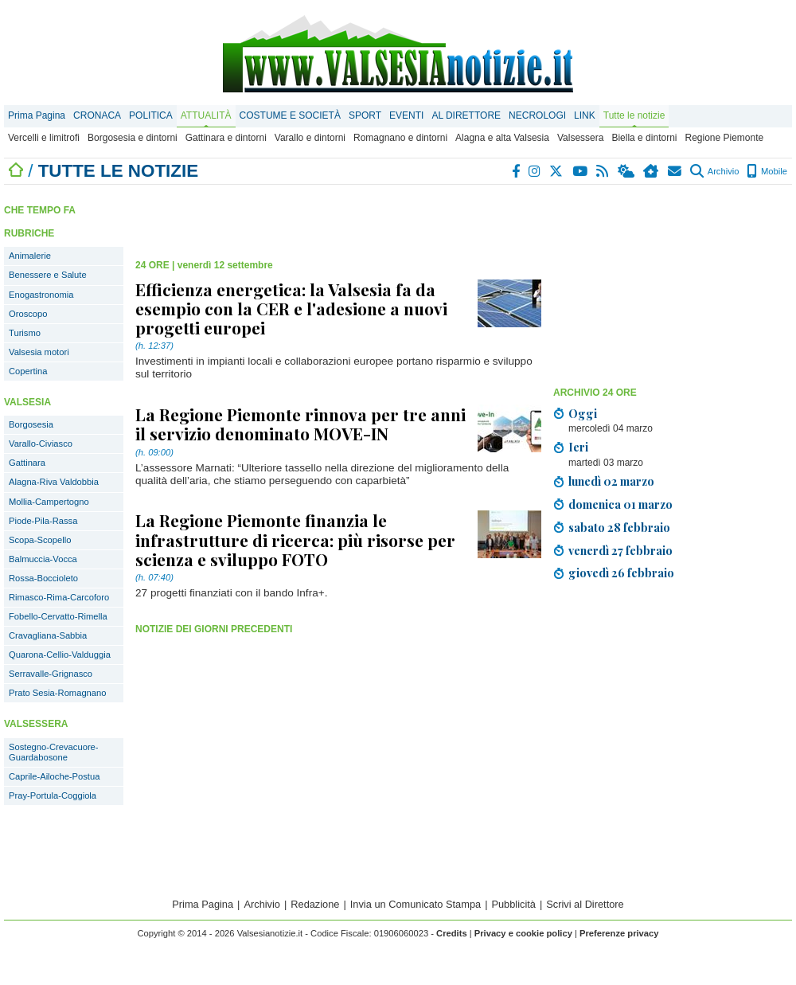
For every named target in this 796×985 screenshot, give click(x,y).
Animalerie (30, 255)
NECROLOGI (537, 115)
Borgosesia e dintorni (133, 137)
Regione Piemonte (724, 137)
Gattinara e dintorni (226, 137)
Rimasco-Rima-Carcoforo (59, 597)
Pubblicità (513, 904)
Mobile (767, 171)
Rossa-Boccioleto (43, 578)
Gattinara (27, 462)
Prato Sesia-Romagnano (58, 693)
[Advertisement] (650, 288)
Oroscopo (28, 314)
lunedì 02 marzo (611, 481)
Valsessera (580, 137)
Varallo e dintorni (310, 137)
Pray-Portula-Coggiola (52, 795)
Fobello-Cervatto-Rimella (58, 616)
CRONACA (97, 115)
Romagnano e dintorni (400, 137)
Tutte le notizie (634, 115)
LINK (584, 115)
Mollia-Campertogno (49, 501)
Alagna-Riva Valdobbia (54, 482)
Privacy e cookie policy (523, 933)
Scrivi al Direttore (584, 904)
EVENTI (406, 115)
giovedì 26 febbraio (621, 572)
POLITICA (151, 115)
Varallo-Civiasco (40, 443)
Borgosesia (31, 424)
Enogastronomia (41, 294)
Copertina (28, 371)
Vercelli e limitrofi (44, 137)
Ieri (578, 447)
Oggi (582, 413)
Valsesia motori (39, 352)
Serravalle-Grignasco (50, 673)
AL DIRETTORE (466, 115)
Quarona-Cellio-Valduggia (60, 654)
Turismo (25, 333)
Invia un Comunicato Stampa (415, 904)
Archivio (714, 171)
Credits (451, 933)
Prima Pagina (36, 115)
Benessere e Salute (48, 274)
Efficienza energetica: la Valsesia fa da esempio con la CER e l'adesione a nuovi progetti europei (291, 308)
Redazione (315, 904)
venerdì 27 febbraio (620, 550)
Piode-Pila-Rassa (43, 521)
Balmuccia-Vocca (43, 559)
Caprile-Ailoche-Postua (54, 776)
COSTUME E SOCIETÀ (290, 115)
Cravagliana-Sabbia (48, 635)
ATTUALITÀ (206, 115)
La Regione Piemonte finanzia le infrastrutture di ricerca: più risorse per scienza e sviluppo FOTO (295, 539)
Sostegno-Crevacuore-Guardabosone (54, 752)
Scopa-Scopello (40, 540)
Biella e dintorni (644, 137)
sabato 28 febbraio (619, 527)
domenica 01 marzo (620, 504)
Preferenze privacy (619, 933)
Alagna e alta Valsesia (502, 137)
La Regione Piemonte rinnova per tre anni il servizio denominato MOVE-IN (300, 423)
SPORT (365, 115)
